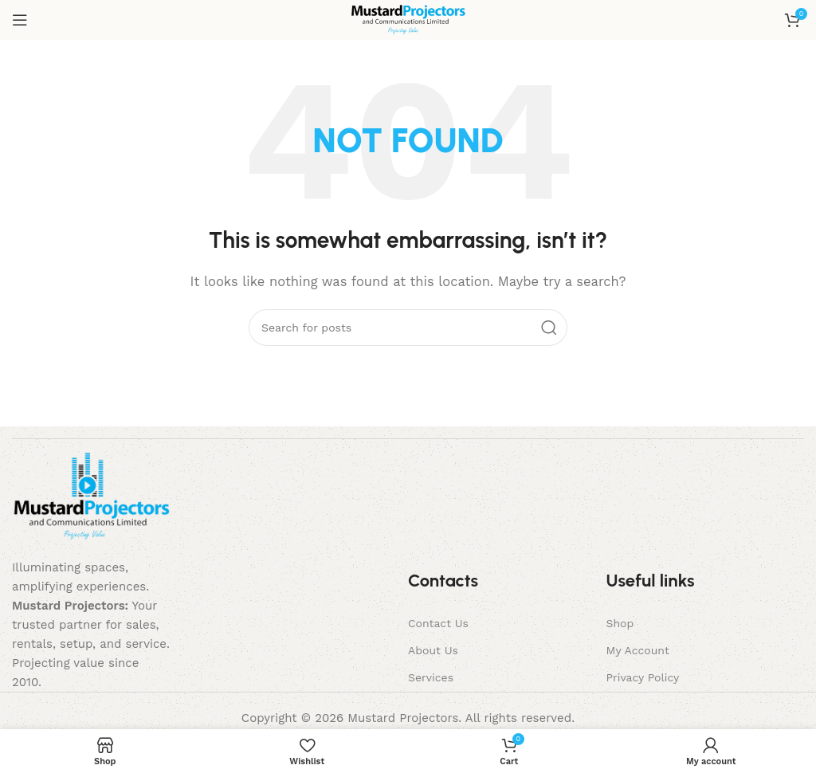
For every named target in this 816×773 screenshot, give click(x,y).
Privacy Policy (642, 677)
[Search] (408, 327)
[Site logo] (408, 19)
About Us (433, 650)
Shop (620, 623)
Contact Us (438, 623)
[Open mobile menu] (20, 20)
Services (430, 677)
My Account (637, 650)
